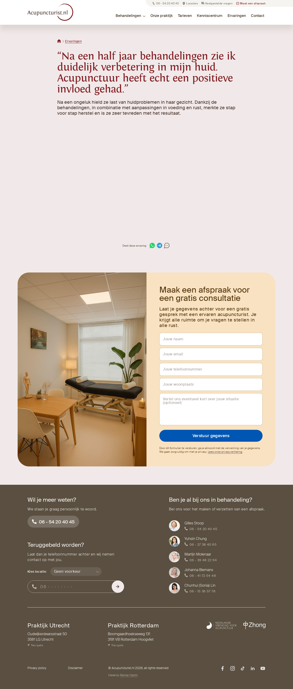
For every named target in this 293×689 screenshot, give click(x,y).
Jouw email (173, 354)
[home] (50, 12)
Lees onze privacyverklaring (225, 451)
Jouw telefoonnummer (182, 369)
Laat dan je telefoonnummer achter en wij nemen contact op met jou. (70, 557)
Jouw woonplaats (178, 384)
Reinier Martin (129, 675)
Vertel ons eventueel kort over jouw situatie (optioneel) (201, 401)
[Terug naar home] (59, 41)
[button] (112, 16)
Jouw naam (173, 339)
